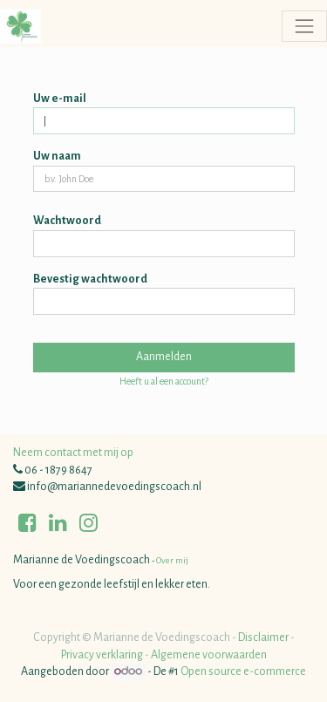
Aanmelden (164, 357)
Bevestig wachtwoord (90, 279)
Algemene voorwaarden (209, 655)
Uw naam (57, 156)
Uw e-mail (59, 98)
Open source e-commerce (243, 671)
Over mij (171, 560)
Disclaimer (263, 637)
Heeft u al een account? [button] (163, 381)
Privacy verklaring (102, 655)
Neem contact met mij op (73, 452)
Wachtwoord (67, 221)
